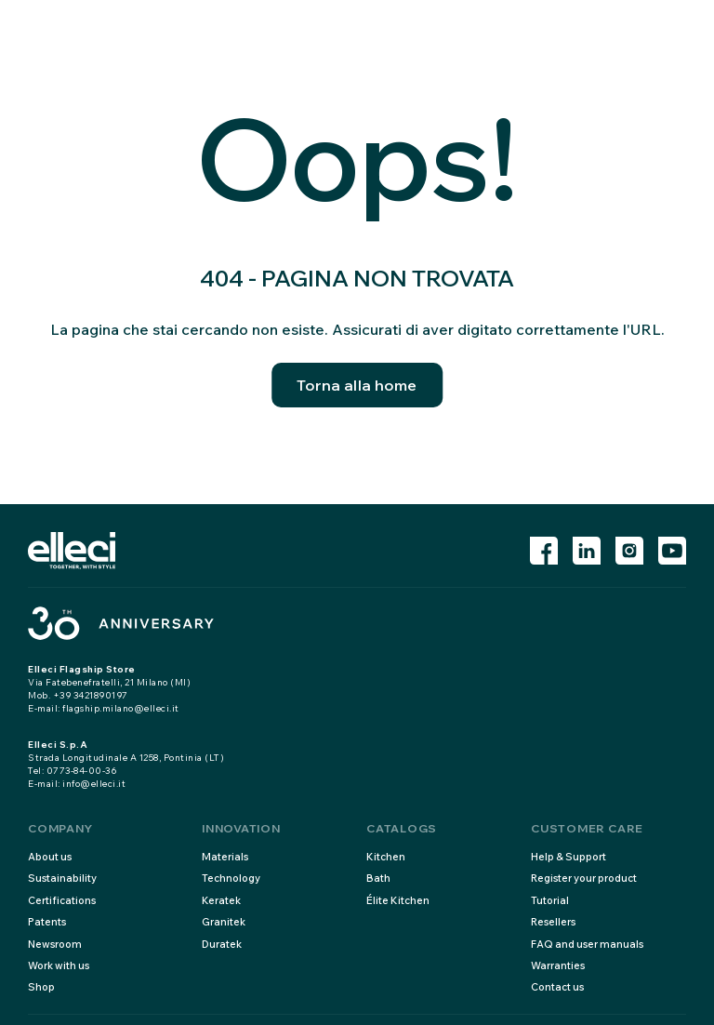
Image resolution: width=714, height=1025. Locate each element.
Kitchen (385, 856)
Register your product (584, 878)
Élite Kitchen (398, 900)
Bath (378, 878)
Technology (231, 878)
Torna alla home (357, 385)
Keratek (221, 900)
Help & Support (568, 856)
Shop (41, 986)
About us (50, 856)
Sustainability (62, 878)
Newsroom (55, 944)
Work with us (58, 965)
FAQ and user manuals (587, 944)
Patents (47, 921)
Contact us (557, 986)
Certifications (62, 900)
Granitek (223, 921)
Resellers (553, 921)
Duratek (222, 944)
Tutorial (550, 900)
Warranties (558, 965)
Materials (225, 856)
